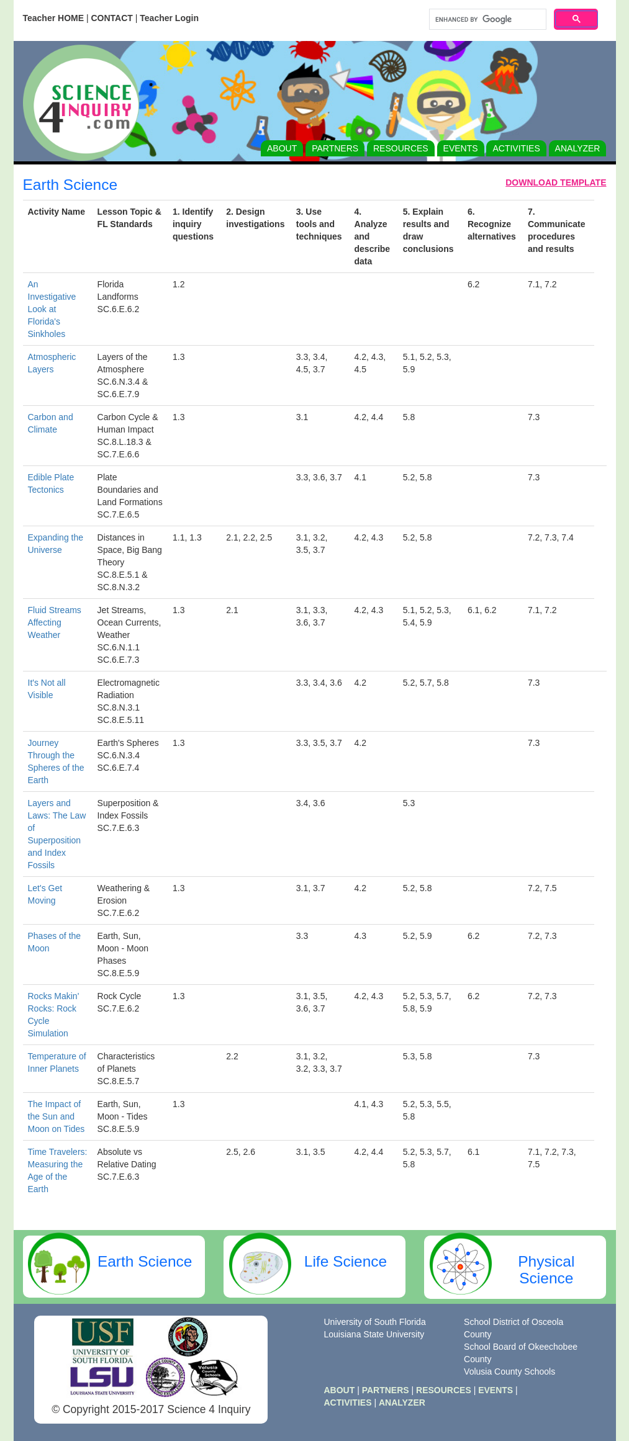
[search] (486, 19)
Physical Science (546, 1269)
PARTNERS (335, 148)
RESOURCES (400, 148)
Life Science (345, 1261)
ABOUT (282, 148)
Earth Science (144, 1261)
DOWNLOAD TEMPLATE (555, 182)
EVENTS (460, 148)
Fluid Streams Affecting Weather (54, 622)
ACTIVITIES (516, 148)
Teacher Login (169, 18)
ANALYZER (577, 148)
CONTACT (111, 18)
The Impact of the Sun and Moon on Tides (56, 1116)
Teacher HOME (53, 18)
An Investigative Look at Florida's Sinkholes (52, 309)
